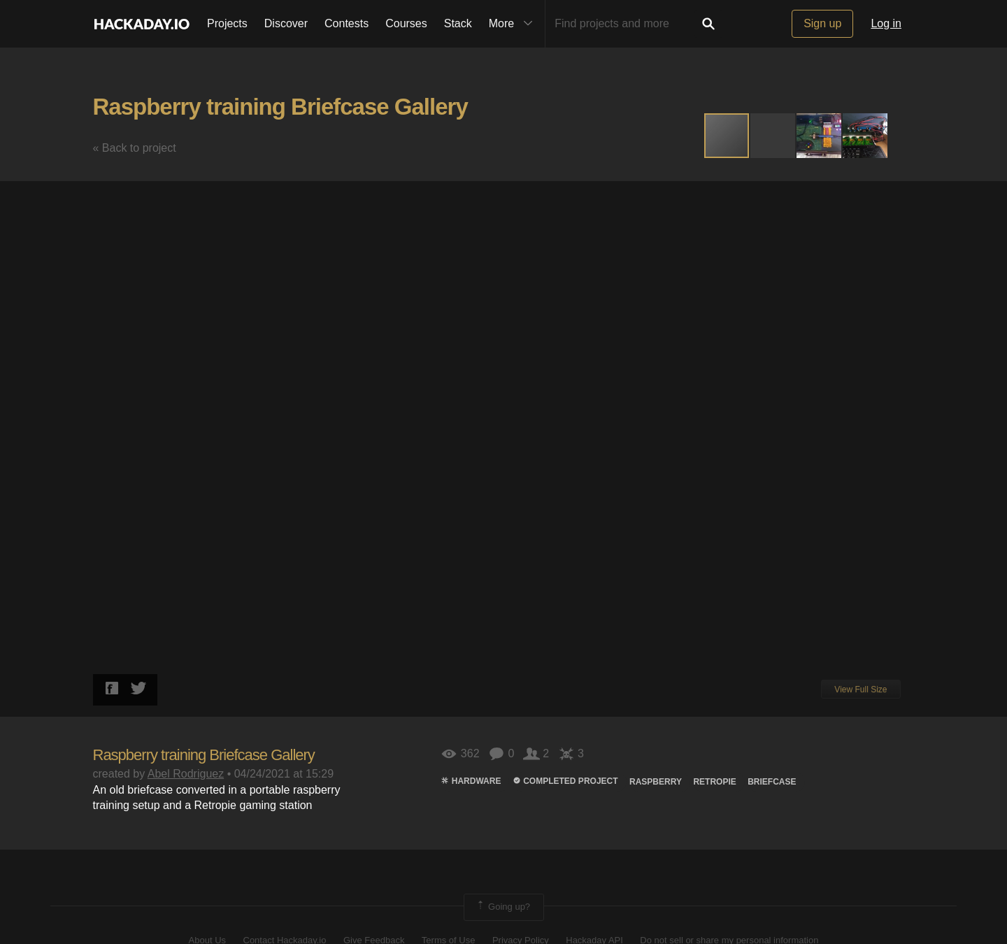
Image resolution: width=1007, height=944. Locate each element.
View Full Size (860, 689)
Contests (346, 23)
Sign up (822, 23)
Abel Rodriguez (186, 774)
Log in (886, 23)
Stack (458, 23)
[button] (773, 135)
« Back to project (134, 148)
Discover (286, 23)
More (514, 23)
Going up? (503, 907)
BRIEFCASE (772, 782)
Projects (227, 23)
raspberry (655, 782)
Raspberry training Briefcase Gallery (280, 107)
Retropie (714, 782)
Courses (406, 23)
